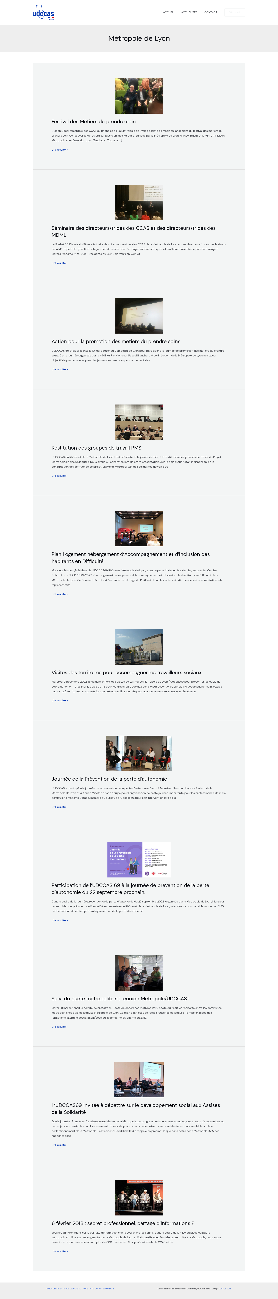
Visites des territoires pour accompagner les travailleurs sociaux (130, 671)
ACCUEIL (172, 12)
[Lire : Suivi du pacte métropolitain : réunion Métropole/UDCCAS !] (139, 972)
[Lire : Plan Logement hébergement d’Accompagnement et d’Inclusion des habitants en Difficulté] (139, 528)
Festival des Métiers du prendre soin (96, 121)
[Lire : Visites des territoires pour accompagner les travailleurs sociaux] (139, 646)
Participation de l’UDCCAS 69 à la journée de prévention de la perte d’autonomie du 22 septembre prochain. (134, 888)
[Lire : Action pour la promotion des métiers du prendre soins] (139, 315)
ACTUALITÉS (191, 12)
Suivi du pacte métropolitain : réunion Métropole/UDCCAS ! (123, 997)
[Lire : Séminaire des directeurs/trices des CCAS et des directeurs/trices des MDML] (139, 202)
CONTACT (211, 12)
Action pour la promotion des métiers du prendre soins (118, 341)
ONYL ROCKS (225, 1287)
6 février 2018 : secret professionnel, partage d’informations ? (126, 1222)
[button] (234, 12)
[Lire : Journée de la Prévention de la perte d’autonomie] (139, 752)
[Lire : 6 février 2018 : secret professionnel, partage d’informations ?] (139, 1196)
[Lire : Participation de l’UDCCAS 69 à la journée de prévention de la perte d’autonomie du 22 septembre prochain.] (139, 859)
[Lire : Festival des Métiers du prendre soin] (139, 96)
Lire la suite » (60, 149)
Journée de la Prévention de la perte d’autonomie (112, 778)
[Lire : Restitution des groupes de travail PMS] (139, 422)
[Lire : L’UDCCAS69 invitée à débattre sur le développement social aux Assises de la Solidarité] (139, 1078)
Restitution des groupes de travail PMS (99, 447)
